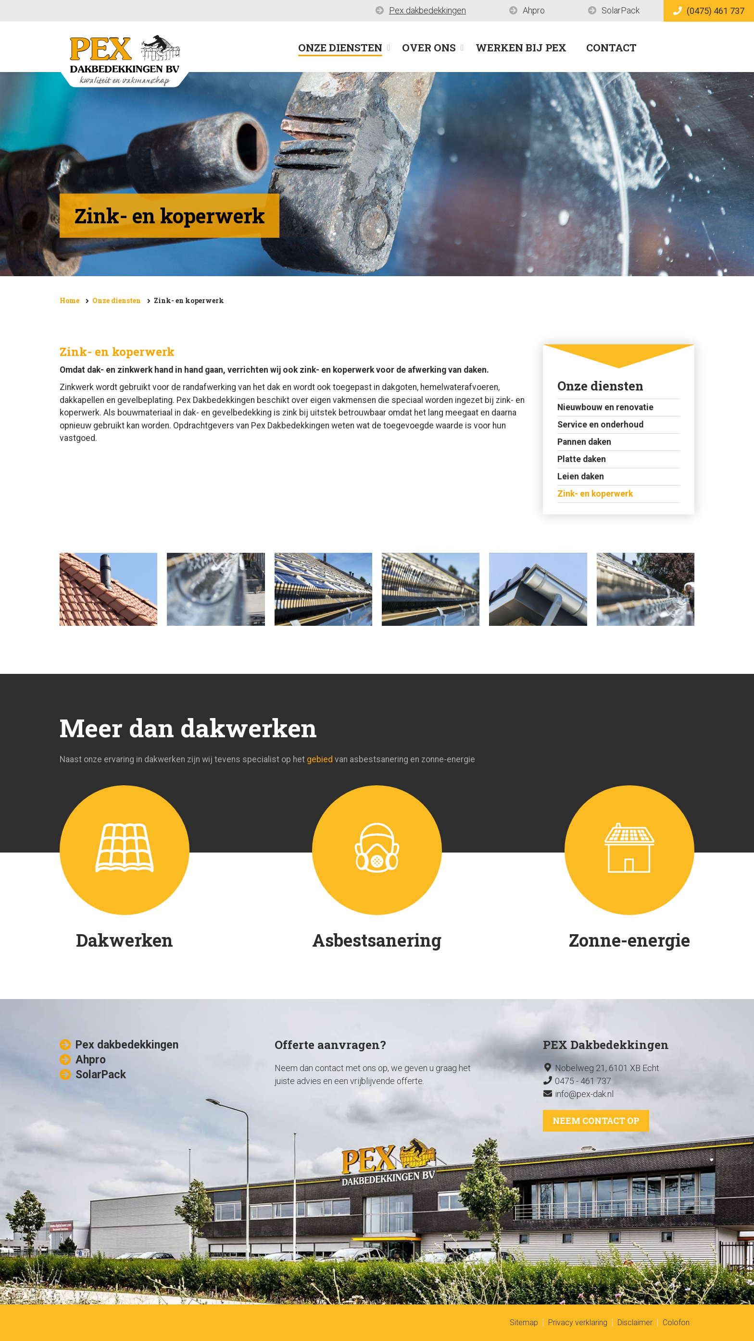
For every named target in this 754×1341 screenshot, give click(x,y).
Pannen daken (584, 442)
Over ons (429, 47)
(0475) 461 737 (708, 11)
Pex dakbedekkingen (427, 10)
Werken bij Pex (521, 47)
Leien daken (580, 476)
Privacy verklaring (577, 1322)
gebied (320, 759)
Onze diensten (340, 47)
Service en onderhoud (600, 424)
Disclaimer (635, 1322)
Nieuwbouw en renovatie (605, 407)
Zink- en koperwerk (189, 300)
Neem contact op (596, 1120)
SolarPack (621, 10)
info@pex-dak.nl (584, 1094)
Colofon (676, 1322)
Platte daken (581, 459)
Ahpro (534, 10)
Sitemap (524, 1322)
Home (69, 300)
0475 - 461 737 (583, 1081)
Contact (611, 47)
